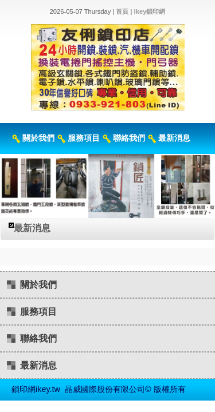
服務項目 (84, 137)
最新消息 (174, 137)
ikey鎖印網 (150, 11)
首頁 (122, 11)
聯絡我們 (129, 137)
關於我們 (38, 137)
